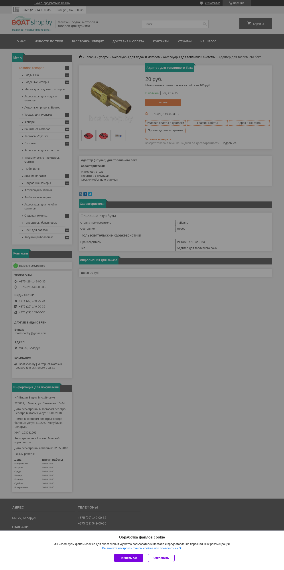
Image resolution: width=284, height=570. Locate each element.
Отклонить (161, 558)
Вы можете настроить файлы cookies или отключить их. (140, 548)
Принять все (129, 558)
